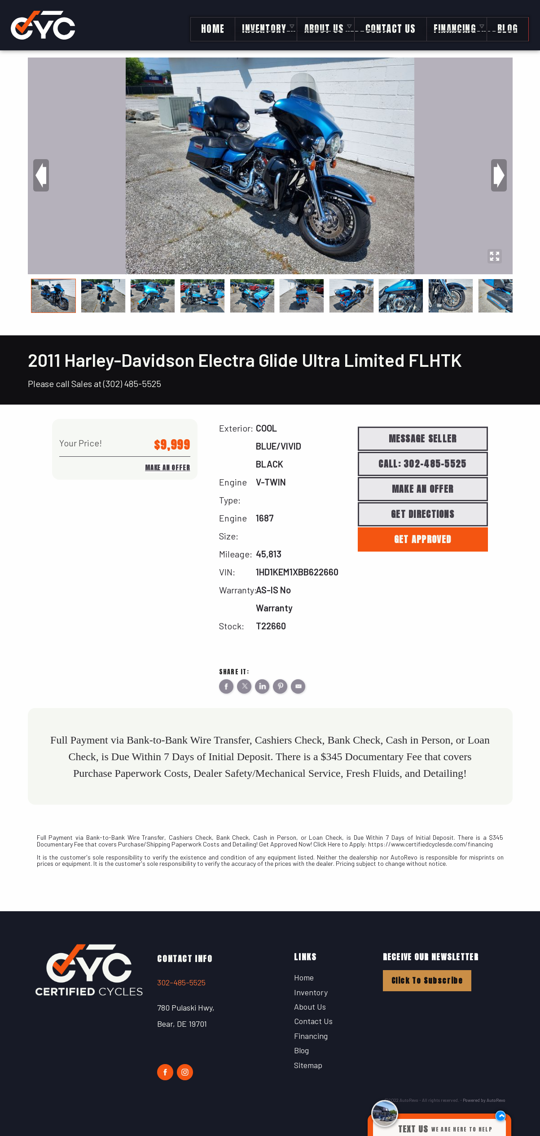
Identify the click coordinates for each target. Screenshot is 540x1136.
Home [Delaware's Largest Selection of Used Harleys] (207, 26)
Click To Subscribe (427, 980)
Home (304, 977)
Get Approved (422, 539)
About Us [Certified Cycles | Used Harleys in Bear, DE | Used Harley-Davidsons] (319, 26)
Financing (311, 1036)
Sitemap (308, 1065)
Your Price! (80, 442)
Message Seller (423, 438)
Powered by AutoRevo (484, 1100)
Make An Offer (167, 467)
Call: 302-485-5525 (422, 464)
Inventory (259, 26)
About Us (310, 1006)
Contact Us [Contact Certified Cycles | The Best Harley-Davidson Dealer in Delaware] (386, 26)
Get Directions (422, 514)
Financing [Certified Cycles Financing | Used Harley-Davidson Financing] (451, 26)
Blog (301, 1050)
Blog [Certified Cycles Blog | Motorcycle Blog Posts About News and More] (504, 26)
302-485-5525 (181, 982)
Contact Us (313, 1021)
